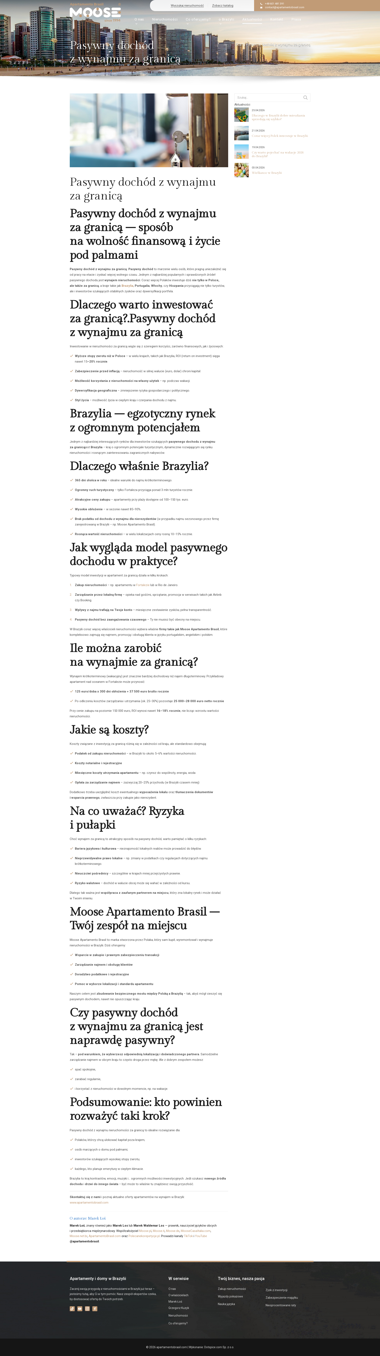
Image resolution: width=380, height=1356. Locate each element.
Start (239, 44)
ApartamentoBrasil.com (105, 1236)
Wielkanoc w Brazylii (267, 173)
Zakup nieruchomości (232, 1288)
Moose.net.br (78, 1236)
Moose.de (172, 1231)
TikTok (188, 1236)
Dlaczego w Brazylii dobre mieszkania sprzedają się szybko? (278, 117)
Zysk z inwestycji (276, 1290)
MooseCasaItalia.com (195, 1231)
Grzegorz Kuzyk (179, 1308)
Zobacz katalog (222, 5)
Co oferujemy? (198, 21)
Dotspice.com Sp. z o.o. (219, 1347)
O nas (139, 21)
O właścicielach (178, 1295)
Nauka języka (226, 1304)
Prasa (296, 19)
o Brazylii (226, 21)
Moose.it (159, 1231)
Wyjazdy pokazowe (230, 1296)
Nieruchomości (165, 19)
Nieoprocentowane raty (281, 1305)
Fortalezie (143, 585)
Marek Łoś (175, 1301)
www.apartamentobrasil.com (89, 1202)
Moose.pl (145, 1231)
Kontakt (276, 19)
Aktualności (252, 19)
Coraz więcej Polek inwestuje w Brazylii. (280, 136)
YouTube (201, 1236)
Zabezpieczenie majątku (282, 1297)
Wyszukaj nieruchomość (187, 5)
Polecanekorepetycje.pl (144, 1236)
